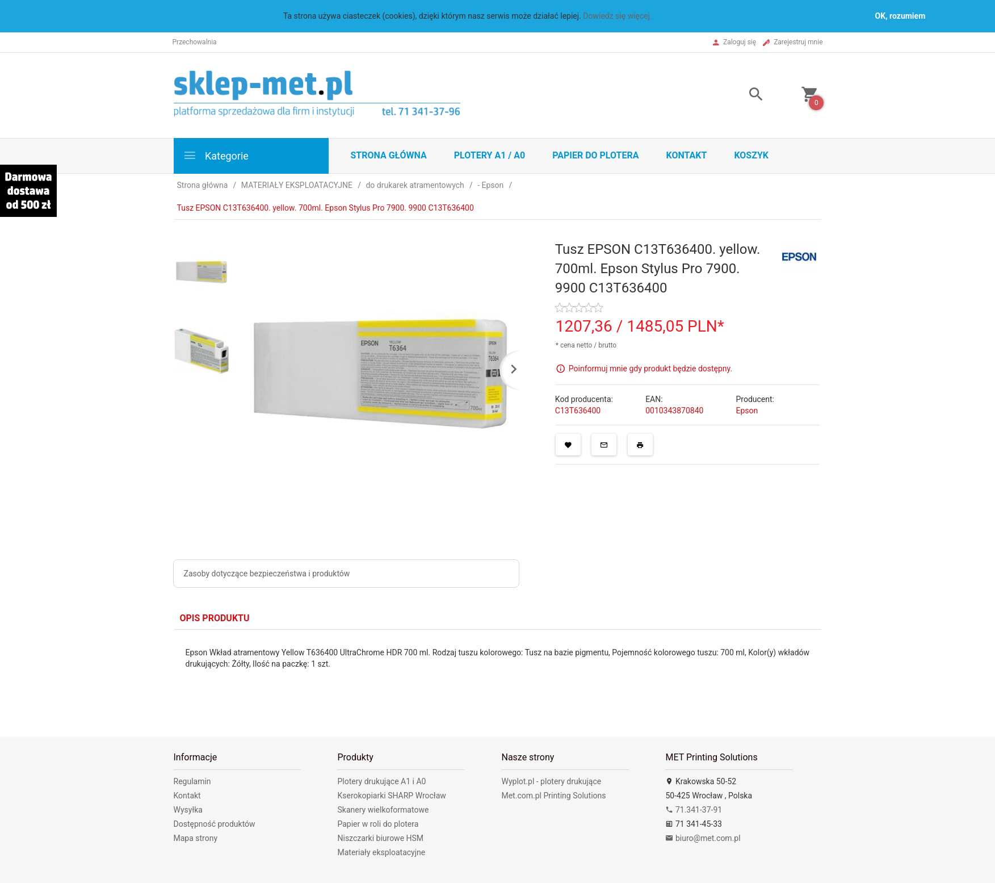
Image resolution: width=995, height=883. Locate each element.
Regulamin (192, 781)
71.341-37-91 (693, 809)
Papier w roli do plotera (377, 823)
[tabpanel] (497, 675)
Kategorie (216, 155)
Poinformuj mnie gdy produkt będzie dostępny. (650, 368)
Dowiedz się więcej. (617, 15)
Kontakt (686, 155)
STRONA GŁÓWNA (389, 155)
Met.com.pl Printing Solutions (553, 795)
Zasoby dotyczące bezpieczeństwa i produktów (267, 573)
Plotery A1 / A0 (489, 155)
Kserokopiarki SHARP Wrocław (391, 795)
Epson (747, 410)
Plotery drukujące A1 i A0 (381, 781)
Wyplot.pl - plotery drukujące (551, 781)
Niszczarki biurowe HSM (380, 838)
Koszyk (751, 155)
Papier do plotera (595, 155)
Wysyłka (188, 809)
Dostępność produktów (214, 823)
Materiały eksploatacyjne (381, 852)
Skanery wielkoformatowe (383, 809)
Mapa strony (196, 838)
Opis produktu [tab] (215, 618)
